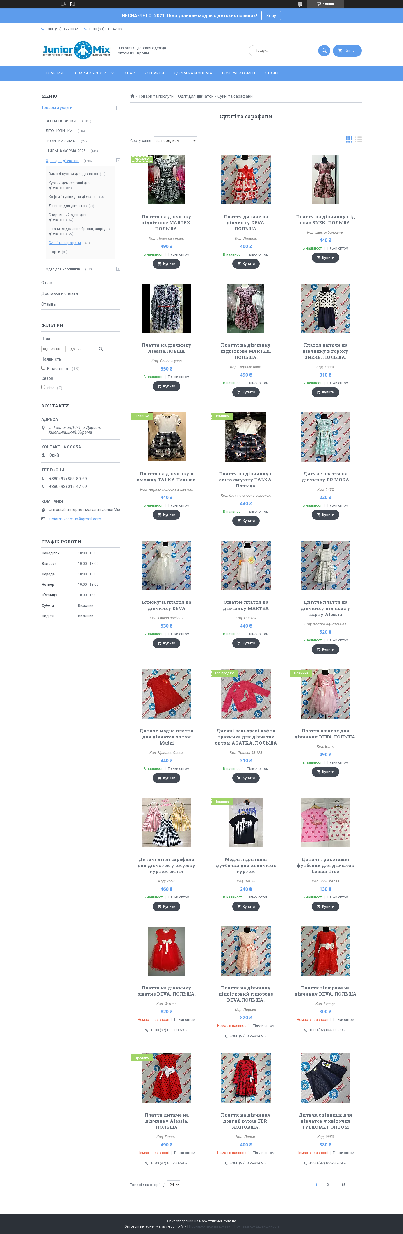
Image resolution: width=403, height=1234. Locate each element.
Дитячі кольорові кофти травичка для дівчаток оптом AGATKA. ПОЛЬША (246, 737)
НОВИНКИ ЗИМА (61, 141)
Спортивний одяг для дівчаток (67, 217)
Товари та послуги (156, 96)
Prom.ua (229, 1221)
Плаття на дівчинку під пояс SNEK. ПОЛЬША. (325, 219)
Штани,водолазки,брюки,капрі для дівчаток (80, 231)
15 (343, 1185)
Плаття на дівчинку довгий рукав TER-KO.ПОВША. (246, 1121)
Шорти (54, 252)
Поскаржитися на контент (210, 1226)
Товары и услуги (89, 73)
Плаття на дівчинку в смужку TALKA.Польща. (167, 476)
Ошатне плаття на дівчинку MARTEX (246, 605)
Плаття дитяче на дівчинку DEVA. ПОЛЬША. (246, 222)
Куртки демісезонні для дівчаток (69, 185)
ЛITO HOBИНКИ (59, 131)
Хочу (271, 15)
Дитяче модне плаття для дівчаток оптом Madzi (166, 737)
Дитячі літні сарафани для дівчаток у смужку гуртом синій (166, 865)
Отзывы (273, 73)
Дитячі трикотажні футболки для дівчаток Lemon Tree (325, 865)
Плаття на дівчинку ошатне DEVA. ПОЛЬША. (167, 991)
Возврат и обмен (238, 73)
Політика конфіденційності (256, 1226)
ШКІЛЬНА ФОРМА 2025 (65, 151)
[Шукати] (324, 50)
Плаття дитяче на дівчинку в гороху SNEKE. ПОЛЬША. (325, 351)
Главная (54, 73)
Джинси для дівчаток (68, 206)
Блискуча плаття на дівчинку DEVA (166, 605)
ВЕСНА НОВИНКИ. (61, 121)
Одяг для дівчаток (195, 96)
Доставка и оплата (193, 73)
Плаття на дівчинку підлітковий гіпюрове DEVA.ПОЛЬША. (246, 994)
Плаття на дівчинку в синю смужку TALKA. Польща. (246, 480)
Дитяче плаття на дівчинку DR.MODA (325, 476)
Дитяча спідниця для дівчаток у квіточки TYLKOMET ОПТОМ (325, 1121)
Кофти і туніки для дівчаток (73, 197)
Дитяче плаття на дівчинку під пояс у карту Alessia (325, 608)
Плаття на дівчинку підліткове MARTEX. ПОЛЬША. (166, 222)
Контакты (154, 73)
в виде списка (358, 140)
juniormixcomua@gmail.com (75, 519)
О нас (129, 73)
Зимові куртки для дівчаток (73, 174)
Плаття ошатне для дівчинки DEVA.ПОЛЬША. (325, 734)
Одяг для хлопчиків (63, 269)
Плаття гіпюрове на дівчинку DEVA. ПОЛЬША (325, 991)
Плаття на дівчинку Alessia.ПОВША (166, 348)
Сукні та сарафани (65, 243)
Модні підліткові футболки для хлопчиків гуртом (246, 865)
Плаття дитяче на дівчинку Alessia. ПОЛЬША (167, 1121)
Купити (169, 264)
